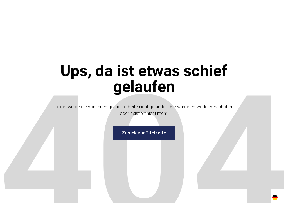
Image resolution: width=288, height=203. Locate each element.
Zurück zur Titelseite (144, 133)
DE (275, 197)
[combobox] (274, 197)
